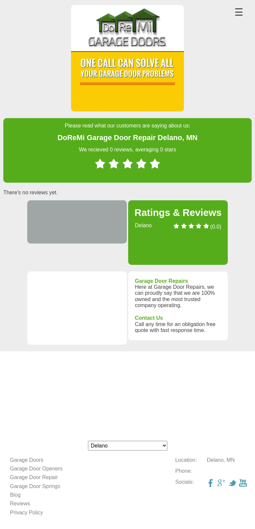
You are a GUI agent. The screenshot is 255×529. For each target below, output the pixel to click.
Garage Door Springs (35, 486)
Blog (15, 495)
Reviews (20, 503)
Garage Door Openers (36, 468)
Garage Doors (26, 460)
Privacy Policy (26, 512)
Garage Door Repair (34, 477)
